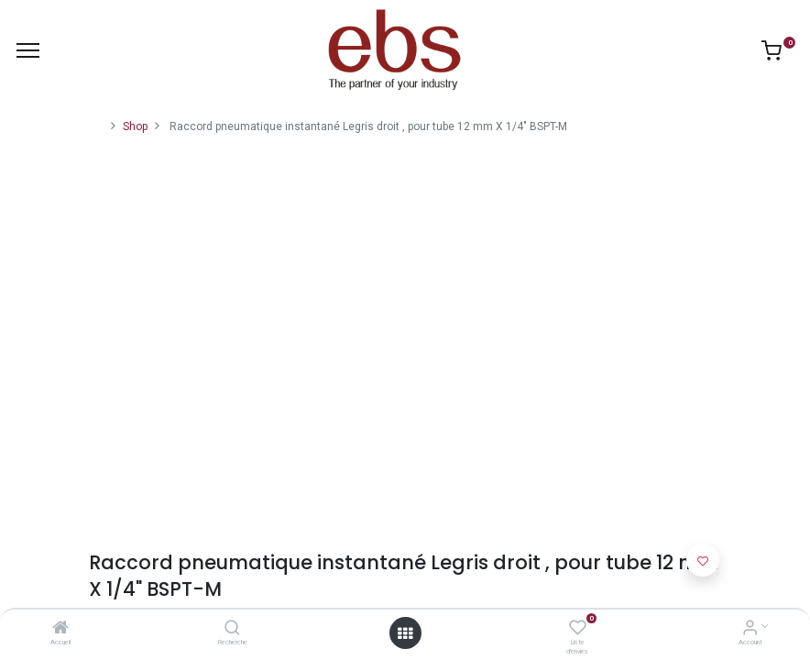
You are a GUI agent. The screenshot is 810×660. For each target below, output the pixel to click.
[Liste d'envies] (577, 629)
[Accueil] (60, 629)
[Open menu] (405, 633)
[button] (702, 560)
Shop (135, 126)
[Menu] (28, 50)
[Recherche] (232, 629)
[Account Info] (750, 629)
